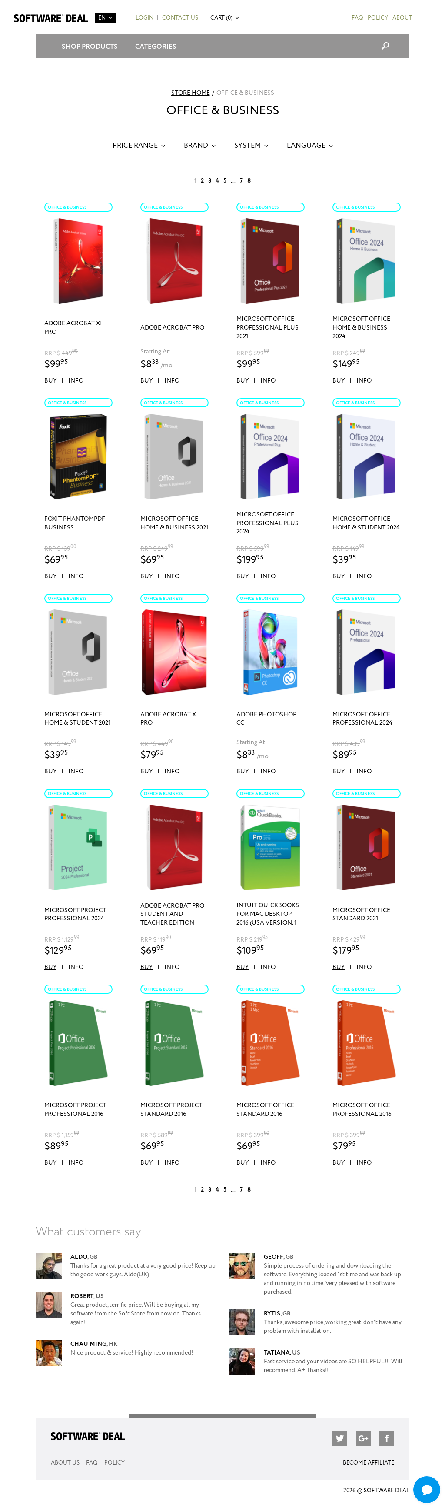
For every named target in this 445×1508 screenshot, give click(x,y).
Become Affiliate (368, 1463)
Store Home (190, 93)
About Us (65, 1463)
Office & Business (67, 207)
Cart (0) (221, 18)
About (402, 18)
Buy (50, 380)
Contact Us (180, 18)
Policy (378, 18)
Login (144, 18)
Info (75, 380)
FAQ (357, 18)
